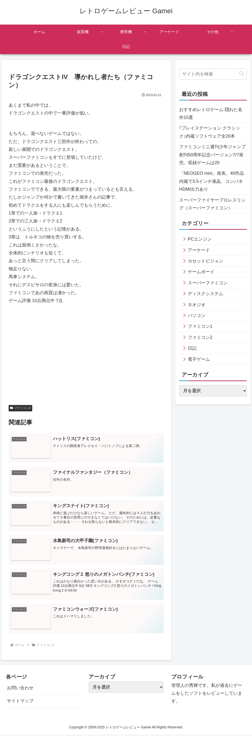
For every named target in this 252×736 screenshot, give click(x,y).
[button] (241, 74)
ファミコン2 (20, 408)
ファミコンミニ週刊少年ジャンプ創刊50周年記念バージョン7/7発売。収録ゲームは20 (212, 154)
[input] (213, 74)
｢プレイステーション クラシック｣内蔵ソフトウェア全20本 (209, 132)
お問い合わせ (20, 689)
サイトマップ (20, 702)
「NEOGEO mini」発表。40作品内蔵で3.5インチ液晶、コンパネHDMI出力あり (211, 181)
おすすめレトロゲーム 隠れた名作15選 (210, 113)
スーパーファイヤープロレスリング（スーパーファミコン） (212, 204)
